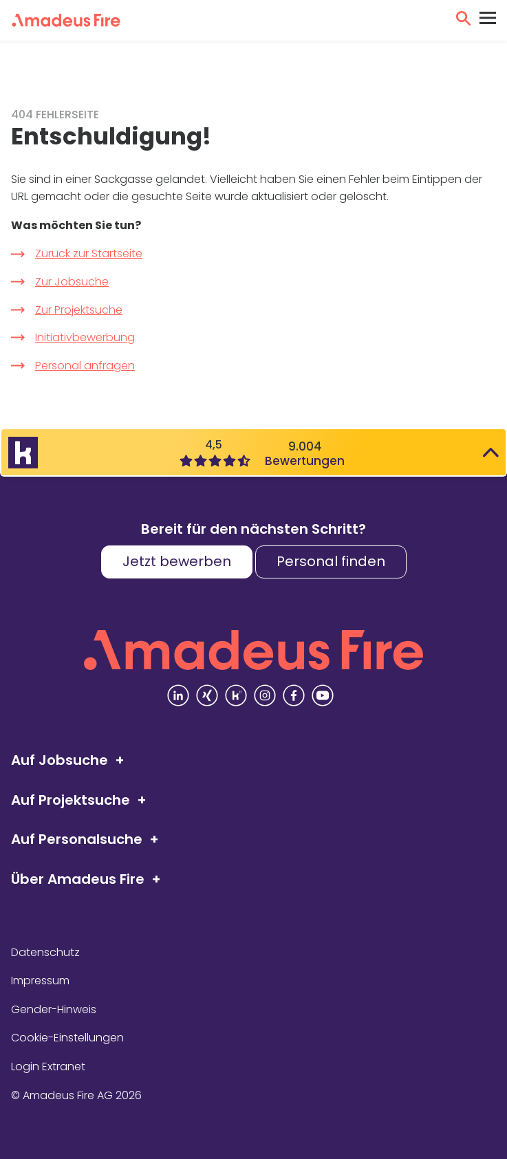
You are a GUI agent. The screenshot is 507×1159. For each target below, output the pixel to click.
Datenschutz (45, 952)
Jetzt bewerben (176, 561)
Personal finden (331, 561)
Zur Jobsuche (72, 282)
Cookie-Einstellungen (67, 1038)
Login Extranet (48, 1066)
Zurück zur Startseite (88, 253)
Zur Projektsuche (78, 310)
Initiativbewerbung (85, 337)
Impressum (40, 980)
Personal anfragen (85, 365)
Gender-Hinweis (53, 1009)
